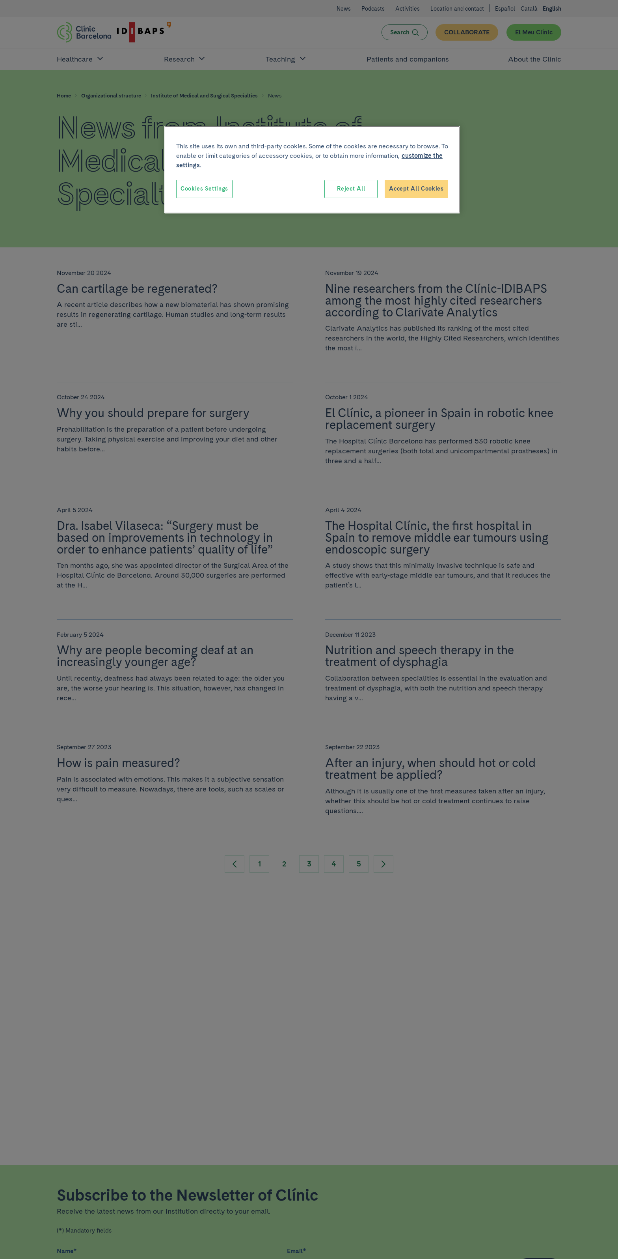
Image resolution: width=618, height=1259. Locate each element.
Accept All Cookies (416, 188)
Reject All (351, 188)
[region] (312, 169)
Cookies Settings (204, 188)
